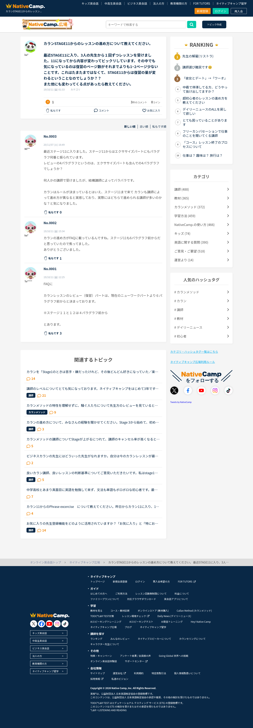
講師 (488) (181, 189)
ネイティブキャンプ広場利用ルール (192, 362)
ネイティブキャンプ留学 (231, 3)
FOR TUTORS (201, 3)
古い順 (144, 126)
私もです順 (159, 126)
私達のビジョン (119, 678)
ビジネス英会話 (137, 3)
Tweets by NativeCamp (181, 402)
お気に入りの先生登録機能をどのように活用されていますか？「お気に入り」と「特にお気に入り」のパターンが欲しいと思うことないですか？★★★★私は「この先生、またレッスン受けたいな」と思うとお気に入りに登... (92, 523)
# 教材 (178, 318)
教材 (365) (181, 198)
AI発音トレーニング (172, 621)
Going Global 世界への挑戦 (173, 655)
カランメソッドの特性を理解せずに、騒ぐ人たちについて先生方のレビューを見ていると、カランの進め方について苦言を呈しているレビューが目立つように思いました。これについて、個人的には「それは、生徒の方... (92, 405)
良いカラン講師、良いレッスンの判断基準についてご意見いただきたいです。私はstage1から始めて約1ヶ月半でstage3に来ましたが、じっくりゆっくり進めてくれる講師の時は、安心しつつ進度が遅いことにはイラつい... (93, 472)
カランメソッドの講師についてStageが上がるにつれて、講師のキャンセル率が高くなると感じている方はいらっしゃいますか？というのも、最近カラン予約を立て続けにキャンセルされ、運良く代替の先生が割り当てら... (93, 439)
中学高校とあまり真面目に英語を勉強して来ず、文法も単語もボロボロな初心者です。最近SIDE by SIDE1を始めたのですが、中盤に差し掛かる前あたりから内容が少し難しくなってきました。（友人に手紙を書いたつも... (93, 489)
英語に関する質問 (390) (191, 242)
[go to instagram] (57, 623)
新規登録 (202, 11)
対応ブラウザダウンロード (141, 599)
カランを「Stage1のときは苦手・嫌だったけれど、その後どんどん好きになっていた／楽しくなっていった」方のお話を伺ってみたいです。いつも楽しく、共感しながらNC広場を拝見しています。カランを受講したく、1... (93, 371)
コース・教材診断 (120, 610)
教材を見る (96, 610)
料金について (182, 593)
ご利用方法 (121, 593)
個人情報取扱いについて (187, 673)
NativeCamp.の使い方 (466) (194, 224)
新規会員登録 (120, 581)
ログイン (220, 11)
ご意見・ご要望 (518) (189, 251)
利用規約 (139, 673)
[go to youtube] (49, 623)
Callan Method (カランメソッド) (194, 610)
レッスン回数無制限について (151, 593)
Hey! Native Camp (201, 621)
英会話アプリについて (176, 599)
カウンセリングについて (192, 638)
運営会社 (119, 673)
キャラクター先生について (104, 644)
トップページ (97, 581)
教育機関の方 (178, 3)
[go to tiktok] (64, 623)
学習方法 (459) (184, 215)
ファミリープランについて (104, 599)
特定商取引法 (159, 673)
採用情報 (96, 678)
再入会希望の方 (161, 581)
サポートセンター (136, 661)
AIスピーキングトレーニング (105, 621)
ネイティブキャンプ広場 (103, 627)
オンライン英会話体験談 (103, 661)
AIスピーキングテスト (141, 621)
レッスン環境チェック (135, 616)
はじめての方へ (98, 593)
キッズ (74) (182, 233)
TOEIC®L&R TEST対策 (102, 616)
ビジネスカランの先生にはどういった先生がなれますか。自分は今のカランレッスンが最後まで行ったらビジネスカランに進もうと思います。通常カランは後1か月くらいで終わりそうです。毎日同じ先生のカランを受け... (93, 455)
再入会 (239, 11)
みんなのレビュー (120, 638)
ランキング (96, 638)
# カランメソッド (186, 292)
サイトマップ (97, 673)
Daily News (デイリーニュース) (174, 616)
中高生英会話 (112, 3)
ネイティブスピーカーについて (154, 638)
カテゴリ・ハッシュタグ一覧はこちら (194, 352)
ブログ (128, 627)
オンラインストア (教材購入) (153, 610)
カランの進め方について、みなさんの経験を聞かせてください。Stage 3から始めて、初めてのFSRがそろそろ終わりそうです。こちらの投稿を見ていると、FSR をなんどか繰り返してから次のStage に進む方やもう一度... (93, 422)
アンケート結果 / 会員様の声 (135, 655)
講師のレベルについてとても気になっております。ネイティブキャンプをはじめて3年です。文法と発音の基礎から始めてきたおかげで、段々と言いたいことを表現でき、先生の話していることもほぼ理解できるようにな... (92, 388)
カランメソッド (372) (189, 206)
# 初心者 (180, 336)
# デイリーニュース (188, 327)
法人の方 (158, 3)
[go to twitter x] (33, 623)
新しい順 (130, 126)
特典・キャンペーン (101, 655)
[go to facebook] (41, 623)
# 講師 (178, 309)
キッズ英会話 (90, 3)
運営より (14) (184, 259)
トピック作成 (214, 24)
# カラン (180, 300)
